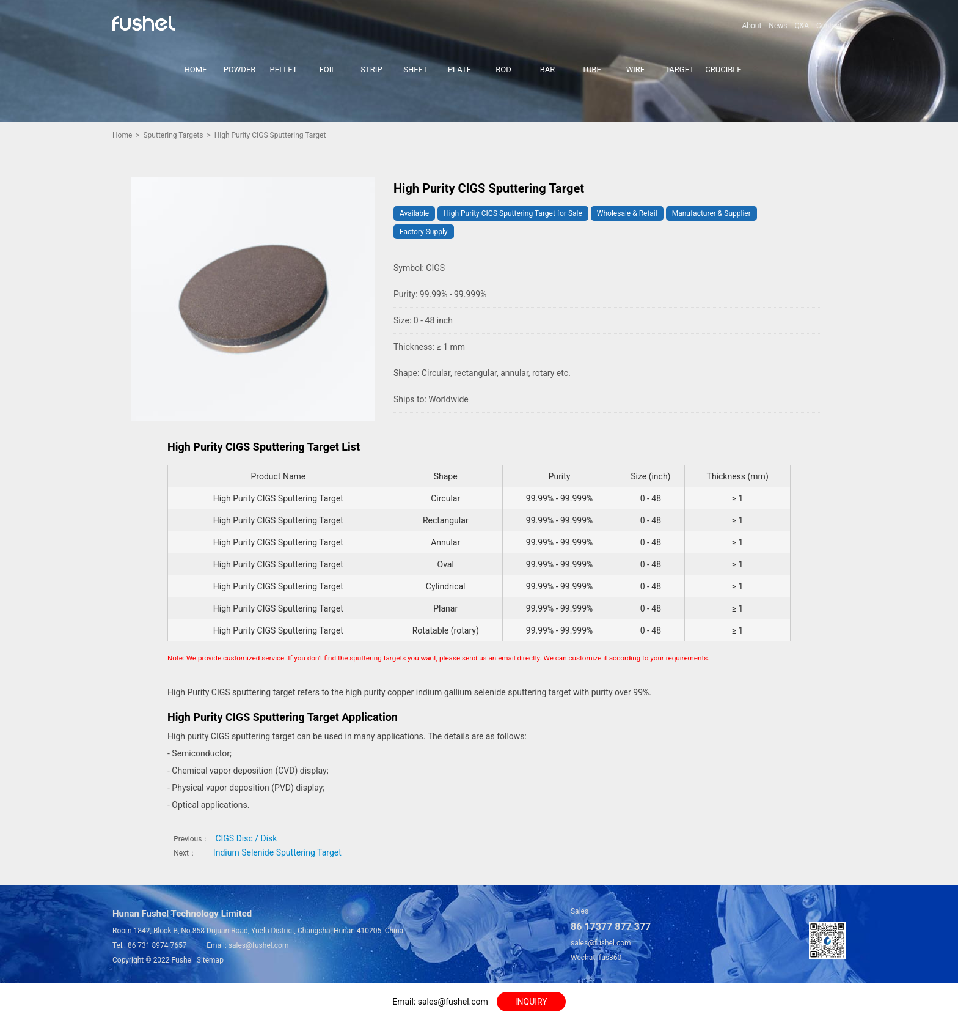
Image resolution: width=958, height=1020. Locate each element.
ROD (503, 69)
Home (122, 135)
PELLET (284, 69)
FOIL (328, 69)
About (751, 25)
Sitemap (210, 960)
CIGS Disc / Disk (246, 838)
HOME (196, 69)
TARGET (679, 69)
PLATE (459, 69)
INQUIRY (531, 1002)
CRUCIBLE (723, 69)
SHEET (415, 69)
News (778, 25)
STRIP (371, 69)
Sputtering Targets (173, 135)
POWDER (240, 69)
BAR (547, 69)
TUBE (591, 69)
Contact (829, 25)
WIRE (635, 69)
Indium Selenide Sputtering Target (277, 852)
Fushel (182, 960)
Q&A (801, 25)
